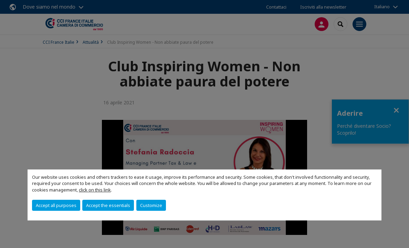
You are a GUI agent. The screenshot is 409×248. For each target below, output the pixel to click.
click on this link (95, 190)
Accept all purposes (56, 205)
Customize (151, 205)
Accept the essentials (108, 205)
